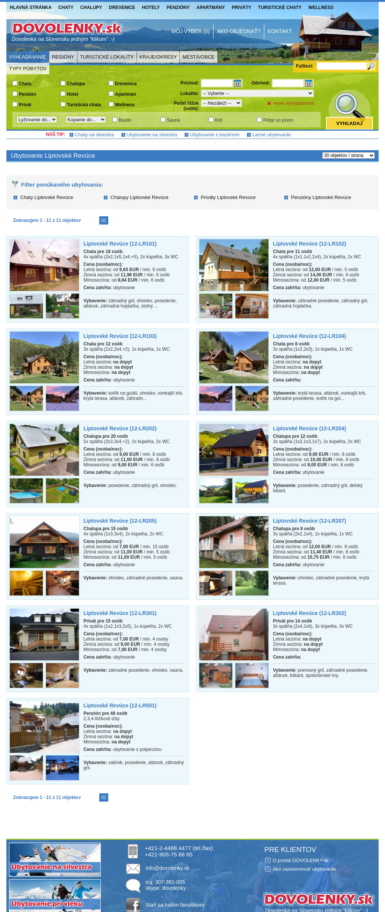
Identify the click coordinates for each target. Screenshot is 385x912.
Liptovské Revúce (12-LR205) (120, 521)
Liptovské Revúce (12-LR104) (309, 336)
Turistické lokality (107, 57)
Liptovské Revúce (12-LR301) (120, 613)
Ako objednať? (239, 31)
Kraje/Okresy (158, 57)
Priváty (241, 7)
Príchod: (189, 83)
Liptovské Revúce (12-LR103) (120, 336)
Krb (218, 120)
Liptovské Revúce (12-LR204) (309, 428)
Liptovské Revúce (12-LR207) (309, 521)
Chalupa (76, 83)
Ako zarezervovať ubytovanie (304, 869)
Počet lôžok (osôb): (186, 106)
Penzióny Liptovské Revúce (321, 197)
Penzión (27, 94)
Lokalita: (189, 93)
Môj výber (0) (190, 31)
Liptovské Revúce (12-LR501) (120, 705)
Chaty (65, 7)
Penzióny (178, 7)
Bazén (125, 120)
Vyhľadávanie (27, 57)
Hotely (151, 7)
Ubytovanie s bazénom (214, 134)
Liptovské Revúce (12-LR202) (120, 428)
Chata (25, 83)
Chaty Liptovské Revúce (46, 197)
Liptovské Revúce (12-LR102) (309, 244)
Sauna (173, 120)
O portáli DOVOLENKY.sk (301, 860)
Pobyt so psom (278, 120)
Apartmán (125, 94)
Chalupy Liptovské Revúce (139, 197)
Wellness (320, 7)
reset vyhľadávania (293, 103)
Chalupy (91, 7)
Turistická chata (84, 104)
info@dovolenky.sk (167, 868)
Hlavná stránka (31, 7)
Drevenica (125, 83)
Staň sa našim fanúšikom (175, 905)
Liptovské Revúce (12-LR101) (120, 244)
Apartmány (211, 7)
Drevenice (122, 7)
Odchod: (261, 83)
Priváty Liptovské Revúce (228, 197)
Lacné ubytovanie (271, 134)
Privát (25, 104)
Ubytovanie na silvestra (152, 134)
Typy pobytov (28, 68)
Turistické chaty (280, 7)
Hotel (72, 94)
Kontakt (280, 31)
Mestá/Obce (198, 57)
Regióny (63, 57)
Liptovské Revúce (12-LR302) (309, 613)
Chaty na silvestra (94, 134)
